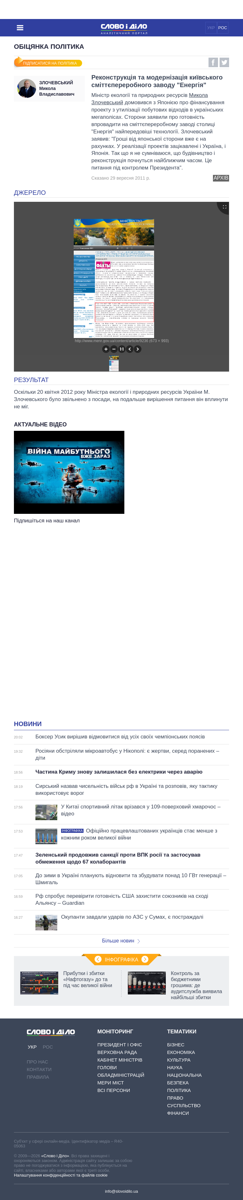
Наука (174, 1067)
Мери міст (110, 1082)
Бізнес (175, 1044)
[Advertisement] (121, 588)
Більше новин (121, 940)
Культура (178, 1060)
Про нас (37, 1061)
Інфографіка (121, 959)
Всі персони (113, 1090)
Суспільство (184, 1105)
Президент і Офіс (119, 1044)
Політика (179, 1090)
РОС (222, 28)
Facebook (213, 62)
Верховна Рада (117, 1052)
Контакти (39, 1069)
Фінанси (178, 1113)
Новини (28, 723)
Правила (38, 1077)
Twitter (224, 62)
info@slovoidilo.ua (121, 1191)
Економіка (181, 1052)
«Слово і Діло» (55, 1155)
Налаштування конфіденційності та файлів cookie (61, 1175)
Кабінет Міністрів (119, 1060)
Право (175, 1098)
